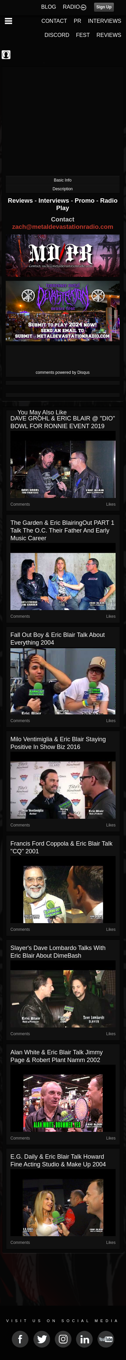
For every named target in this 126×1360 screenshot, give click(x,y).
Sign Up (104, 7)
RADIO (71, 7)
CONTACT (54, 21)
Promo (85, 200)
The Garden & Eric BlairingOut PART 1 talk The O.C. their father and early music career (62, 530)
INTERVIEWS (104, 21)
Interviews (54, 200)
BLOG (48, 7)
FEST (83, 35)
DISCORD (57, 35)
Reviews (21, 200)
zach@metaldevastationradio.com (62, 226)
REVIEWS (108, 35)
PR (77, 21)
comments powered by (63, 372)
